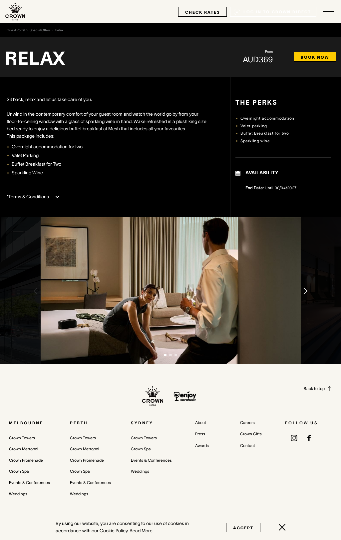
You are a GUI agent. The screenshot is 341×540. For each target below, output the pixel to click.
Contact (247, 445)
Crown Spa (19, 471)
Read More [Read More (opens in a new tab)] (141, 530)
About (200, 422)
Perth (79, 423)
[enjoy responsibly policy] (185, 395)
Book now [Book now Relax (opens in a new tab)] (315, 57)
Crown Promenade (26, 460)
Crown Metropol (23, 449)
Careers (247, 422)
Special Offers (40, 30)
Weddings (18, 494)
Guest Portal (16, 30)
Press (200, 434)
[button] (35, 290)
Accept (243, 528)
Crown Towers (22, 438)
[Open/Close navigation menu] (328, 11)
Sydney (142, 423)
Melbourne (26, 423)
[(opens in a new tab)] (294, 437)
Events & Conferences (29, 482)
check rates (202, 12)
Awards (202, 445)
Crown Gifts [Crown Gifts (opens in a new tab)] (251, 434)
